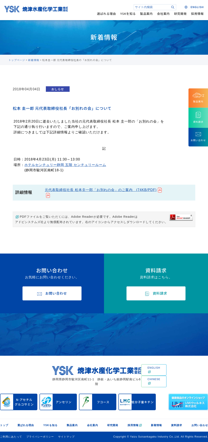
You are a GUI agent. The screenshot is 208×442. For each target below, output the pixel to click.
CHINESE (154, 381)
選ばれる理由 (106, 13)
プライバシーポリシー (40, 436)
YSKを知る (128, 13)
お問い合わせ (199, 425)
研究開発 (180, 13)
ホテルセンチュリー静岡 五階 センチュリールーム (65, 165)
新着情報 (33, 60)
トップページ (16, 60)
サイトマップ (66, 436)
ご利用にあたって (11, 436)
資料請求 (176, 425)
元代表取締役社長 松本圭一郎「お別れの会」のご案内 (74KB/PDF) (101, 190)
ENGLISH (154, 369)
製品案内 (146, 13)
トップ (4, 425)
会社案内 (163, 13)
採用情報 (197, 13)
